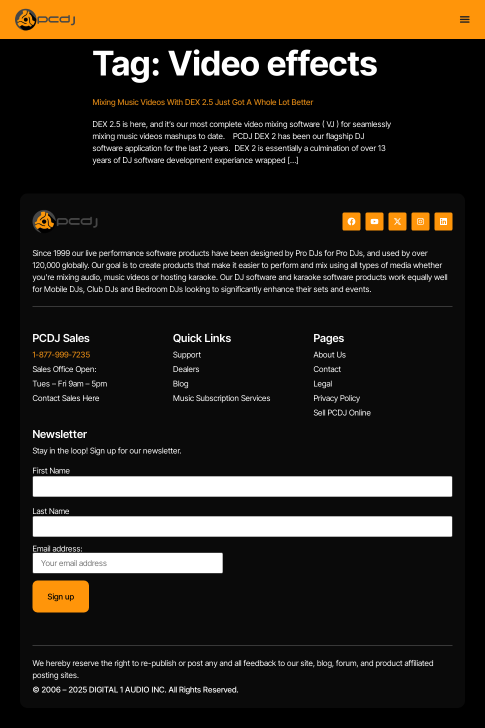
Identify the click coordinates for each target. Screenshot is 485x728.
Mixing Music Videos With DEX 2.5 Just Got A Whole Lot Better (202, 102)
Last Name (51, 511)
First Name (51, 470)
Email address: (127, 559)
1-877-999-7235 (61, 355)
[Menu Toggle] (465, 19)
